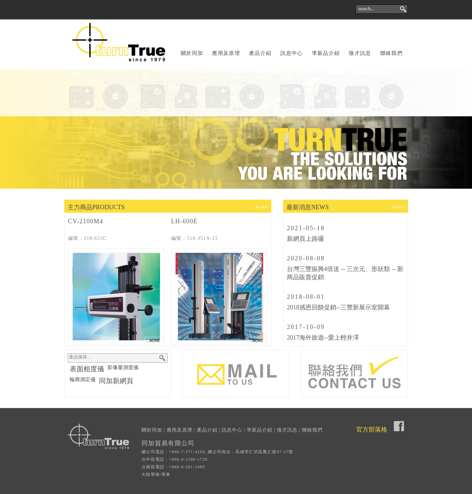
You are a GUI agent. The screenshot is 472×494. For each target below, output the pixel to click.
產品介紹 (260, 53)
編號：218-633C (87, 238)
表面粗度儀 (87, 369)
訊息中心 (291, 53)
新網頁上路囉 (305, 238)
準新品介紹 (326, 53)
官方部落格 (371, 429)
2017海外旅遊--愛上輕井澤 (323, 337)
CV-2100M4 (85, 221)
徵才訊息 (360, 53)
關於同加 (192, 53)
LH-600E (184, 221)
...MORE (259, 207)
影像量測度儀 (123, 367)
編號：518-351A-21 (194, 238)
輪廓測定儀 (82, 379)
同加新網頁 (116, 381)
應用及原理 (226, 53)
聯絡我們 (391, 53)
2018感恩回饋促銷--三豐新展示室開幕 (338, 307)
